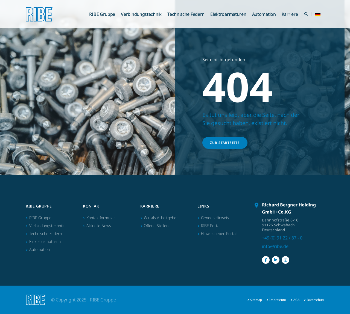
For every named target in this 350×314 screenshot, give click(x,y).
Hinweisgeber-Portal (219, 233)
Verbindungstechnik (141, 14)
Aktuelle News (98, 225)
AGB (296, 300)
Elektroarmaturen (228, 14)
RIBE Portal (210, 225)
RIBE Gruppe (102, 14)
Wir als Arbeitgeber (161, 217)
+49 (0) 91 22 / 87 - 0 (282, 238)
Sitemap (256, 300)
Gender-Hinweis (215, 217)
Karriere (290, 14)
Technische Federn (186, 14)
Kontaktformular (100, 217)
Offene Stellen (156, 225)
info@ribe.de (275, 246)
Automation (264, 14)
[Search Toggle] (306, 14)
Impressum (277, 300)
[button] (317, 14)
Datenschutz (315, 300)
